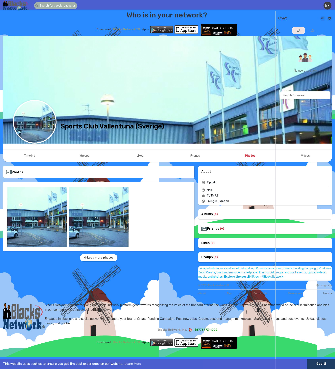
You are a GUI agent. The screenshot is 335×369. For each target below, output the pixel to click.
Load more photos (98, 257)
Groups (207, 257)
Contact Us (260, 293)
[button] (58, 5)
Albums (207, 214)
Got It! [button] (321, 363)
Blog (229, 293)
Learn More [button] (133, 364)
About (202, 293)
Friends (213, 228)
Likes (205, 243)
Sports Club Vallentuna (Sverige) (112, 126)
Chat (282, 18)
